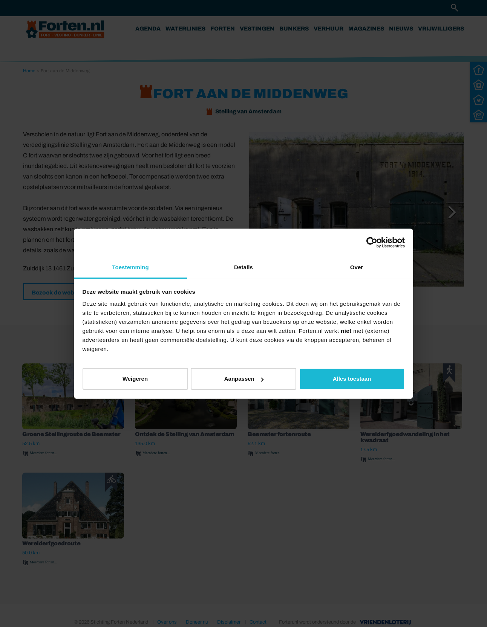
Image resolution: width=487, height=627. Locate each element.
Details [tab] (243, 267)
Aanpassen (243, 378)
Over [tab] (356, 267)
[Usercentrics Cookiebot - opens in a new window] (372, 242)
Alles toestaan (352, 378)
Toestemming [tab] (130, 267)
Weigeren (135, 378)
